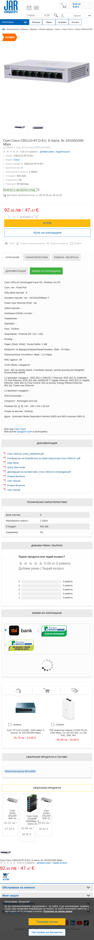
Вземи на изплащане (46, 271)
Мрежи (33, 29)
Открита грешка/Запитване (32, 243)
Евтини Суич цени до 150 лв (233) (20, 771)
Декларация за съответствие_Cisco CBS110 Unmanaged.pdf (39, 472)
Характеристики (36, 257)
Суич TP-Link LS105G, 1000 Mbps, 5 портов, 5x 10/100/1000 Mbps (25, 731)
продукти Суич (24, 431)
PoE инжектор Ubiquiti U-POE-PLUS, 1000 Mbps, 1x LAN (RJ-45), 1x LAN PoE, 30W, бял (68, 733)
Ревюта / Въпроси (66, 257)
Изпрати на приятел (59, 243)
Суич (57, 29)
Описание (12, 257)
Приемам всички (47, 921)
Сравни (77, 243)
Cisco (17, 159)
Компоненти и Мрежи (17, 29)
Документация (16, 271)
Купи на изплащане (48, 232)
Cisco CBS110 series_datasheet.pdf (25, 454)
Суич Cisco (67, 29)
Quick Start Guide (16, 467)
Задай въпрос (63, 151)
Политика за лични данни (58, 911)
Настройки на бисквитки (46, 932)
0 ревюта (33, 151)
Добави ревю (47, 151)
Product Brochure (16, 476)
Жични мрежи (46, 29)
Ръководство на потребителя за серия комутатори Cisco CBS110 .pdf (43, 458)
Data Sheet (13, 463)
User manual (13, 481)
